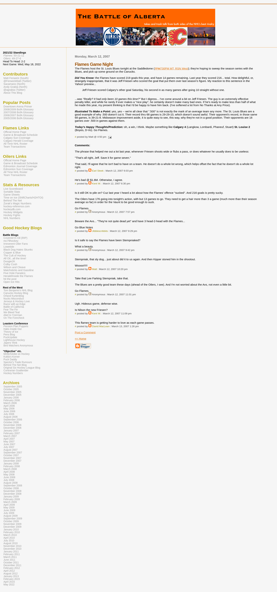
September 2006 (12, 419)
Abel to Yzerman (12, 315)
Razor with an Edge (14, 304)
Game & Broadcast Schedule (20, 134)
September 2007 (12, 452)
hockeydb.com (12, 209)
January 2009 (11, 496)
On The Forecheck (13, 318)
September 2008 (12, 485)
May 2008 (8, 474)
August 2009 (10, 515)
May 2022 (8, 584)
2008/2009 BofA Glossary (18, 109)
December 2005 (12, 395)
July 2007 (8, 447)
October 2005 (11, 389)
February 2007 (11, 433)
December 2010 (12, 548)
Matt (94, 269)
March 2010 (10, 535)
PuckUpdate (10, 337)
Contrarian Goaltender (15, 370)
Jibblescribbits (100, 231)
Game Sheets (11, 194)
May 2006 (8, 408)
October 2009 (11, 521)
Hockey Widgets (13, 212)
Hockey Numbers (13, 373)
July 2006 (8, 414)
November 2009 (12, 524)
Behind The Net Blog (15, 365)
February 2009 (11, 499)
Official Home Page (14, 131)
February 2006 (11, 400)
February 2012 (11, 568)
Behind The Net (12, 200)
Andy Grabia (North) (15, 86)
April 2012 (9, 570)
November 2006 (12, 425)
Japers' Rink (10, 342)
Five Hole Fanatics (14, 273)
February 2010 (11, 532)
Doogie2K (9, 261)
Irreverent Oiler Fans (15, 243)
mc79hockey (10, 240)
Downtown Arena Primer (17, 106)
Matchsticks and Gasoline (18, 270)
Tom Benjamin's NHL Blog (17, 290)
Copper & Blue (12, 252)
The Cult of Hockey (14, 255)
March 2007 (10, 436)
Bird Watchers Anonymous (18, 345)
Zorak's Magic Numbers (17, 203)
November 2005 (12, 392)
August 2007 (10, 449)
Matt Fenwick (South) (15, 78)
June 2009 (9, 510)
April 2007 (9, 438)
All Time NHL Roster (15, 143)
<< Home (80, 338)
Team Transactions (14, 146)
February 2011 (11, 554)
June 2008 (9, 477)
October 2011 (11, 562)
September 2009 (12, 518)
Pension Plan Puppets (15, 326)
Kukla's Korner (11, 356)
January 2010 (11, 529)
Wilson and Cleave (14, 267)
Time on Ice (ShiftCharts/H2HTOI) (23, 197)
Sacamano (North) (14, 83)
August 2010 (10, 543)
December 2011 (12, 565)
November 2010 (12, 546)
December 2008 (12, 493)
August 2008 (10, 482)
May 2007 (8, 441)
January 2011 (11, 551)
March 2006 (10, 403)
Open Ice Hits (11, 281)
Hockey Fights (11, 215)
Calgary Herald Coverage (18, 140)
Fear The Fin (10, 309)
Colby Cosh (10, 264)
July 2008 (8, 480)
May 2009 (8, 507)
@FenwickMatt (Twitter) (17, 81)
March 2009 (10, 502)
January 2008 (11, 463)
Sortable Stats (11, 191)
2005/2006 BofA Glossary (18, 118)
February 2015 (11, 579)
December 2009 (12, 526)
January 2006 (11, 397)
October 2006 (11, 422)
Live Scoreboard (13, 188)
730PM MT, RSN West (171, 68)
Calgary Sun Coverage (16, 137)
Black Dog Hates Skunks (18, 249)
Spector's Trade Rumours (17, 362)
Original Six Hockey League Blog (21, 367)
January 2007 (11, 430)
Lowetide (8, 246)
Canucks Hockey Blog (15, 293)
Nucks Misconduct (13, 298)
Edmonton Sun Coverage (18, 169)
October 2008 (11, 488)
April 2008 (9, 471)
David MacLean (101, 326)
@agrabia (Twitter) (14, 89)
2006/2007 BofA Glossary (18, 115)
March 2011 (10, 557)
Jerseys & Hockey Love (16, 301)
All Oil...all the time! (14, 258)
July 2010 (8, 540)
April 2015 (9, 581)
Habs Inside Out (12, 329)
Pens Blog (9, 334)
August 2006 (10, 416)
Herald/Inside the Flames (18, 276)
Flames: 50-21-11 (13, 55)
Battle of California (13, 307)
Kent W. (96, 183)
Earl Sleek (97, 170)
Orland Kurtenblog (13, 296)
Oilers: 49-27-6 (12, 58)
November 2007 (12, 458)
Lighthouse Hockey (14, 340)
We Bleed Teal (11, 312)
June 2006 (9, 411)
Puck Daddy (10, 359)
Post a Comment (85, 332)
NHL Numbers (11, 218)
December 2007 (12, 460)
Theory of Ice (10, 331)
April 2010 (9, 537)
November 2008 (12, 491)
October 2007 (11, 455)
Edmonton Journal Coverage (20, 166)
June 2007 (9, 444)
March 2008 (10, 469)
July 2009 (8, 513)
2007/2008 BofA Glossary (18, 112)
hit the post (10, 278)
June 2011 (9, 559)
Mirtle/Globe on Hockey (16, 354)
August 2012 (10, 573)
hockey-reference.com (16, 206)
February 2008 (11, 466)
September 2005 (12, 386)
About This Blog (12, 92)
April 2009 (9, 504)
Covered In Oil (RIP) (15, 237)
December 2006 (12, 427)
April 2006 (9, 406)
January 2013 (11, 576)
